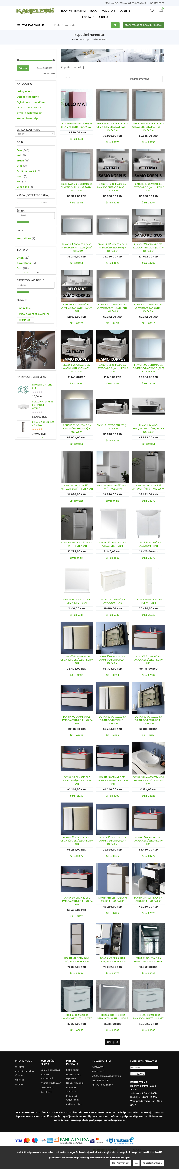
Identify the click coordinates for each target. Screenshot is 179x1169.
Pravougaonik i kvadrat (30, 282)
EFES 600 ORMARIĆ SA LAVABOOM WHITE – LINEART (148, 1016)
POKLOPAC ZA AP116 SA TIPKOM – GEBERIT (42, 468)
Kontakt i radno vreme (24, 1073)
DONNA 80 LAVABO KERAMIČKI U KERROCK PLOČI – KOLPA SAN (148, 780)
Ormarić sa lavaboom (29, 113)
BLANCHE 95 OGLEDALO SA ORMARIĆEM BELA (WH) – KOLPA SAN (77, 429)
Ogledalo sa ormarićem (31, 102)
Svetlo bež (23, 202)
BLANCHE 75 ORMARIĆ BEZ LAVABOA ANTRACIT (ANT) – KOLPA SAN (77, 368)
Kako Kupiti (72, 1070)
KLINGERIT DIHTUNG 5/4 (42, 449)
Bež (19, 170)
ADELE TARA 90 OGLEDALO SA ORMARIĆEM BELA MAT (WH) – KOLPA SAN (77, 187)
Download (46, 1100)
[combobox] (36, 148)
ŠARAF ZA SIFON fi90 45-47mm (43, 486)
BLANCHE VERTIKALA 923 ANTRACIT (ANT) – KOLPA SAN (148, 487)
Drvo (19, 310)
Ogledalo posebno (28, 96)
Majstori (19, 1084)
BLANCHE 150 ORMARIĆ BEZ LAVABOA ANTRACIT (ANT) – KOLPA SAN (148, 248)
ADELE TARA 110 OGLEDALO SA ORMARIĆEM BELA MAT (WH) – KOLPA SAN (112, 127)
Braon (20, 176)
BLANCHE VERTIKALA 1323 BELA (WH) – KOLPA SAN (112, 487)
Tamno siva (23, 217)
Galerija (19, 1079)
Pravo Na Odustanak (72, 1097)
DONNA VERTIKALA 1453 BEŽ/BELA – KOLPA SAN (76, 960)
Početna (77, 39)
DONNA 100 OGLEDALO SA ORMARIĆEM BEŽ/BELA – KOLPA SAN (76, 660)
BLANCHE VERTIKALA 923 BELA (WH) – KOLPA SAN (76, 544)
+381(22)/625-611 (106, 1089)
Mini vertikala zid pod (29, 118)
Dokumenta (47, 1087)
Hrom (20, 191)
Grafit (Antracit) (26, 186)
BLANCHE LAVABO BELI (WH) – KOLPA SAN (112, 427)
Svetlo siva (23, 207)
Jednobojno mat (26, 315)
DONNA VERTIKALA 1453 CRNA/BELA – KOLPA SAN (113, 960)
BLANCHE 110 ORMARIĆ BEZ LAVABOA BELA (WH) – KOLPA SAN (148, 187)
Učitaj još (112, 1042)
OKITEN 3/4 (38, 502)
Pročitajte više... (152, 1163)
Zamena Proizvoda (72, 1114)
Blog (17, 1089)
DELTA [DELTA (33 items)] (25, 362)
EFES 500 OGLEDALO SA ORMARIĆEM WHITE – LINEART (148, 960)
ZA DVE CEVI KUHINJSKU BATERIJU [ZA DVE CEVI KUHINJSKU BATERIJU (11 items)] (31, 382)
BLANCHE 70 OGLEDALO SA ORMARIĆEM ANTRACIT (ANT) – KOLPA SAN (112, 308)
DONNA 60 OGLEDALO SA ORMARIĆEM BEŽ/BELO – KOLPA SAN (112, 720)
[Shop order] (145, 79)
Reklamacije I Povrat (73, 1106)
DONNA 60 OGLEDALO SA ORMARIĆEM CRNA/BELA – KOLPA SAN (148, 720)
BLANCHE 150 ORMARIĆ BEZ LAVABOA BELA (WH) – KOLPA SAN (76, 308)
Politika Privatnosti (47, 1076)
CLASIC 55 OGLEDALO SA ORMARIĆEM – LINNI (112, 544)
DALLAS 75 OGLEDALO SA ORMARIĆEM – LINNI (76, 601)
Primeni (23, 68)
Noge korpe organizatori (31, 134)
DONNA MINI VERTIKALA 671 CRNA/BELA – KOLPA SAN (148, 899)
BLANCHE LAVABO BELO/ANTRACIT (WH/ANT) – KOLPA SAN (148, 429)
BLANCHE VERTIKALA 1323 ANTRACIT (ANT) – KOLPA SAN (77, 487)
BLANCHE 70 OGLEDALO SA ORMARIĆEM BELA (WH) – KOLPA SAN (148, 308)
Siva (19, 197)
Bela (19, 165)
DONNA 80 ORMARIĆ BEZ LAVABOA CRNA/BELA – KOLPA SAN (77, 901)
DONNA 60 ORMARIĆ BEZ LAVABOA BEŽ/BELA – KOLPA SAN (76, 780)
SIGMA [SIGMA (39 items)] (25, 374)
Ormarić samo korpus (29, 107)
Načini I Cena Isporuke (73, 1076)
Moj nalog (21, 1093)
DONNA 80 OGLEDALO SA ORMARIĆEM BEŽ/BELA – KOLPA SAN (76, 841)
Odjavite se (157, 3)
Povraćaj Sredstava (72, 1089)
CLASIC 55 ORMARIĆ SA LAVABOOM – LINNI (148, 544)
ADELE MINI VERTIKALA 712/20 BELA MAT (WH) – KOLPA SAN (76, 125)
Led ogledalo (24, 91)
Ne (136, 1163)
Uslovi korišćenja (50, 1070)
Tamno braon (25, 212)
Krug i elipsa (24, 277)
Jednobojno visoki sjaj (29, 320)
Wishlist (152, 10)
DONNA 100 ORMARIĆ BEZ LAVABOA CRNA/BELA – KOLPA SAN (77, 720)
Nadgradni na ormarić (29, 235)
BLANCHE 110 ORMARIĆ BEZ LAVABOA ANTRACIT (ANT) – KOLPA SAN (112, 187)
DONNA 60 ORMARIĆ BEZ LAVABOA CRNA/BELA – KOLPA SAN (112, 780)
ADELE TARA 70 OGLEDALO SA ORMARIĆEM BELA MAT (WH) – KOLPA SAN (148, 127)
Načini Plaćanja (75, 1083)
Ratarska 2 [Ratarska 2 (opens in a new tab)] (98, 1071)
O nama (20, 1066)
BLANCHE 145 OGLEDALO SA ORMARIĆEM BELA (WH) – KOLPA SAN (112, 248)
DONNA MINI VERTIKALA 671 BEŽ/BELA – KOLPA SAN (112, 899)
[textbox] (36, 148)
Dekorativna (24, 305)
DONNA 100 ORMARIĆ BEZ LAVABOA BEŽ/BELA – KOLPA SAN (148, 660)
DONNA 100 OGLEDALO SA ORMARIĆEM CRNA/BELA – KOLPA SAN (112, 660)
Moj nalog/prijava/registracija (125, 3)
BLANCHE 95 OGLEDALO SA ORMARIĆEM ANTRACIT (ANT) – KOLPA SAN (148, 368)
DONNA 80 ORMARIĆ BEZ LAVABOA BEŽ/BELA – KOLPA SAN (148, 841)
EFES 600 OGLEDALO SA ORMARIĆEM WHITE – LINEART (112, 1016)
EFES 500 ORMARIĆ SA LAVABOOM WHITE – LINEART (77, 1016)
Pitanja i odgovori (51, 1083)
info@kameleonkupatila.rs (107, 1094)
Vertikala (22, 123)
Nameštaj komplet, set (30, 129)
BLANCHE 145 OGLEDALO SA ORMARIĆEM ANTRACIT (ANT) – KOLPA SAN (76, 248)
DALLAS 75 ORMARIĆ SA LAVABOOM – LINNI (112, 601)
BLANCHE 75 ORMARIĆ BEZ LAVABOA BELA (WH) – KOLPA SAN (112, 368)
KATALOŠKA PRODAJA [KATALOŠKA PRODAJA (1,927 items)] (34, 368)
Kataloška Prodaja (46, 1094)
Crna (20, 181)
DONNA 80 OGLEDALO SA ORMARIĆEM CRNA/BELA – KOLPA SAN (112, 841)
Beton (20, 299)
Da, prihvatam (120, 1163)
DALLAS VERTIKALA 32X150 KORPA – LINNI (148, 601)
